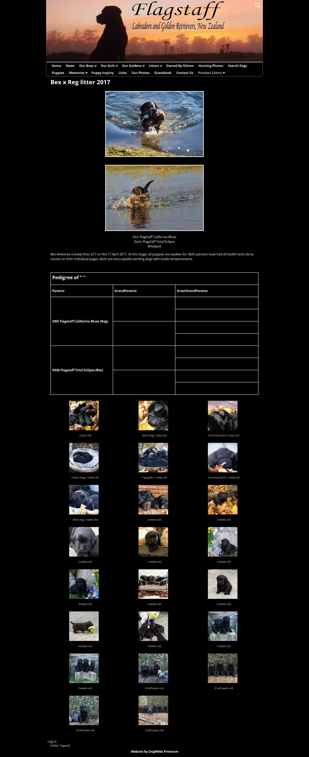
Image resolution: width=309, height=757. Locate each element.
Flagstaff (65, 745)
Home (56, 66)
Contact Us (184, 73)
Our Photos (141, 73)
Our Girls (110, 65)
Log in (52, 741)
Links (122, 73)
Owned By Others (180, 66)
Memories (79, 72)
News (70, 66)
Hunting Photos (210, 66)
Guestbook (162, 73)
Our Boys (88, 65)
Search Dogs (237, 66)
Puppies (58, 73)
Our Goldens (134, 65)
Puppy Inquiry (103, 73)
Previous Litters (212, 72)
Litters (156, 65)
